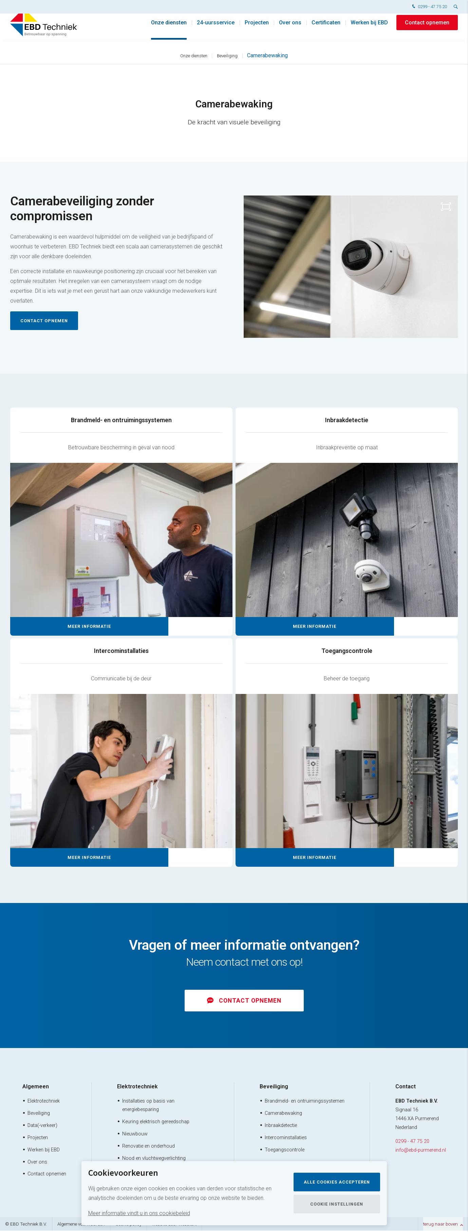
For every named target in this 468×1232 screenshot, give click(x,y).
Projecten (257, 30)
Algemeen (35, 1088)
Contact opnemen (427, 30)
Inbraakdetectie (281, 1127)
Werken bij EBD (369, 30)
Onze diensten (169, 30)
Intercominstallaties (286, 1139)
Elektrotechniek (43, 1103)
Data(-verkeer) (42, 1127)
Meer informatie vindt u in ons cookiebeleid (139, 1213)
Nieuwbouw (135, 1135)
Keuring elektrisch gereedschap (155, 1123)
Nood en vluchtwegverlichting (154, 1160)
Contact (405, 1088)
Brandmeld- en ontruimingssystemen (304, 1103)
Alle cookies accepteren (337, 1182)
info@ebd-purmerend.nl (420, 1151)
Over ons (290, 30)
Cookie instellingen (336, 1204)
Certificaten (326, 30)
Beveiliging (227, 55)
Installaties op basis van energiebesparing (148, 1107)
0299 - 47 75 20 (429, 7)
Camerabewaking (267, 55)
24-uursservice (216, 30)
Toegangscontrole (284, 1151)
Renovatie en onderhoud (148, 1147)
